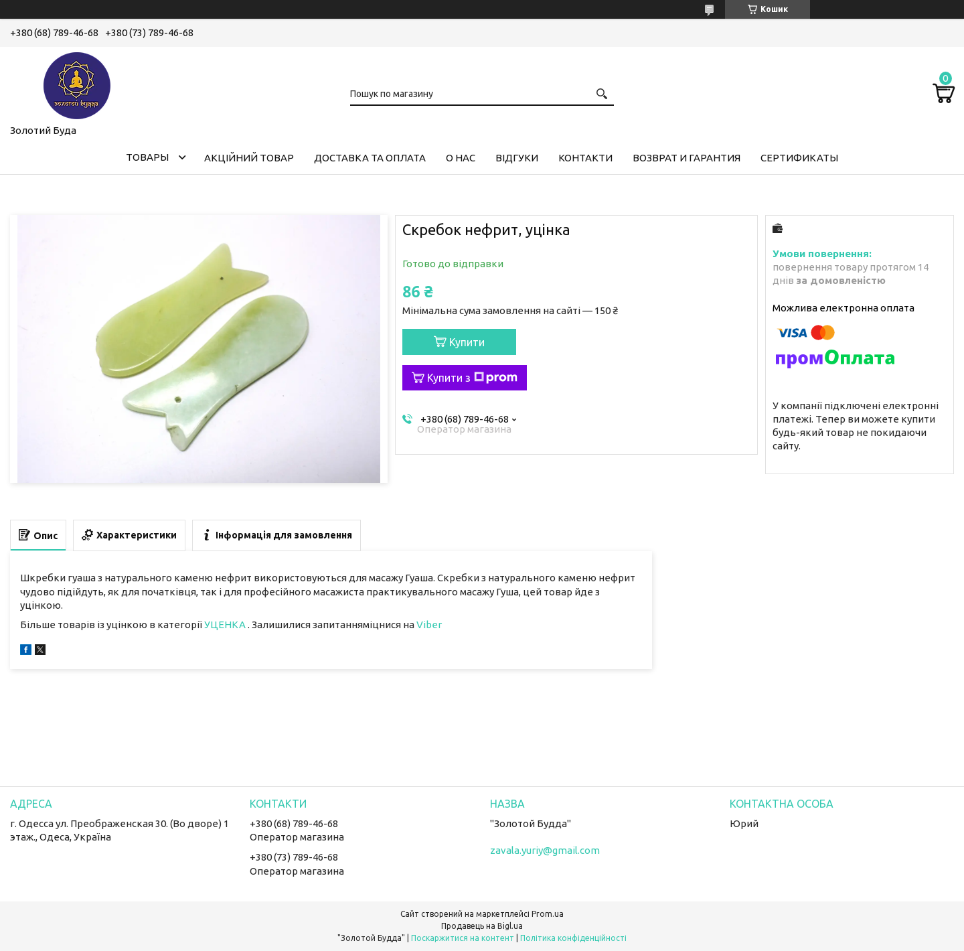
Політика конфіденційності (573, 938)
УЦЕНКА (226, 624)
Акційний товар (249, 157)
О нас (460, 157)
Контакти (585, 157)
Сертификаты (799, 157)
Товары (147, 157)
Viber (429, 624)
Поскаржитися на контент (462, 938)
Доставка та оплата (370, 157)
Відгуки (516, 157)
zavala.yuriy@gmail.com (545, 850)
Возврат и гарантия (686, 157)
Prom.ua (548, 913)
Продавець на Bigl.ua (482, 926)
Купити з (472, 378)
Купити (467, 342)
